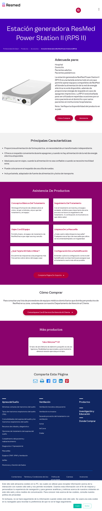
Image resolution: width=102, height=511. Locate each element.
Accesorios (35, 49)
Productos (24, 49)
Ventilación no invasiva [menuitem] (47, 419)
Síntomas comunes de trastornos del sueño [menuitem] (19, 414)
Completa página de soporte (51, 282)
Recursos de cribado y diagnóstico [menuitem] (15, 434)
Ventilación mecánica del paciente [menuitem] (52, 414)
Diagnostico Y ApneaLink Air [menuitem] (12, 453)
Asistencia (83, 118)
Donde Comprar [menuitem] (87, 428)
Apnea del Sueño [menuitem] (10, 409)
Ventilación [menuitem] (44, 409)
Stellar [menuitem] (41, 440)
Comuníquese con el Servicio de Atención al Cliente (50, 319)
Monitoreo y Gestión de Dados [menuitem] (14, 472)
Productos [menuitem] (84, 409)
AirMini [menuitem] (4, 467)
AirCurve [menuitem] (42, 436)
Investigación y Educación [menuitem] (86, 420)
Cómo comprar (64, 118)
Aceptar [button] (77, 506)
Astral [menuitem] (41, 431)
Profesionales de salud (10, 49)
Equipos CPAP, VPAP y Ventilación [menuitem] (15, 463)
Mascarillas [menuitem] (6, 458)
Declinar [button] (87, 506)
